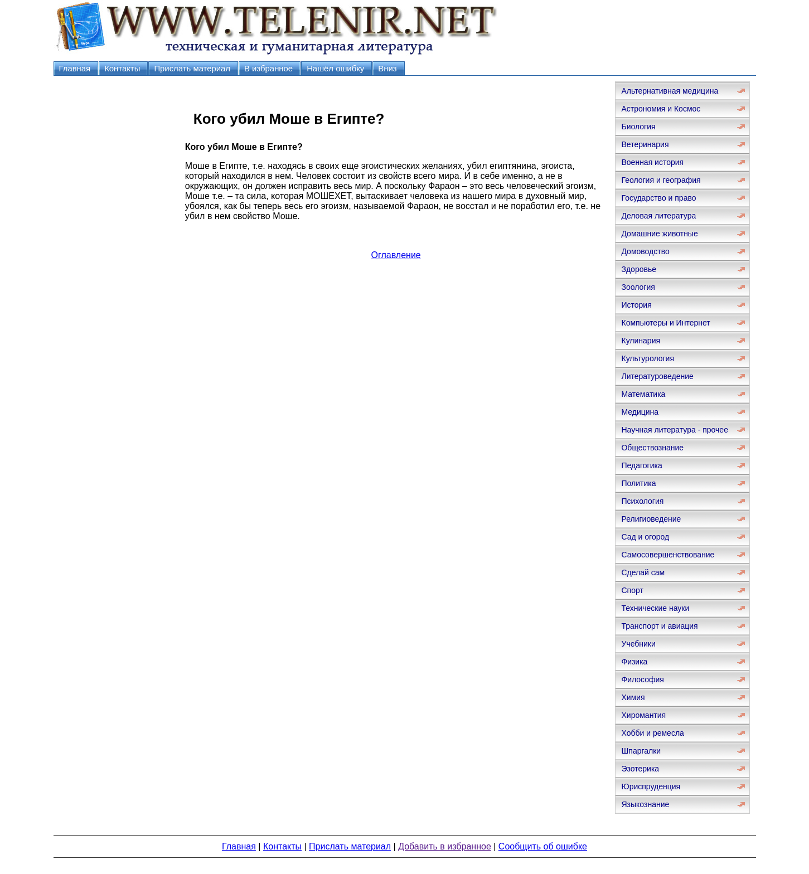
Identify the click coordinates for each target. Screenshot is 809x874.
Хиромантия (643, 715)
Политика (638, 483)
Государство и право (658, 197)
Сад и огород (645, 536)
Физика (634, 661)
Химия (633, 697)
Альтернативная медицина (669, 90)
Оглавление (396, 255)
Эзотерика (640, 768)
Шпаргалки (641, 750)
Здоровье (638, 269)
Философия (642, 679)
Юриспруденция (650, 786)
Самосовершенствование (667, 554)
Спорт (632, 590)
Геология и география (660, 180)
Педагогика (641, 465)
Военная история (652, 162)
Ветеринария (644, 144)
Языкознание (645, 804)
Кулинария (640, 340)
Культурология (647, 358)
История (636, 304)
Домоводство (645, 251)
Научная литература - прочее (674, 429)
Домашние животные (659, 233)
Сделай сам (643, 572)
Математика (643, 394)
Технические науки (655, 608)
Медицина (639, 411)
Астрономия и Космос (660, 108)
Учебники (638, 643)
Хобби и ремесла (652, 733)
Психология (642, 501)
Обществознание (652, 447)
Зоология (638, 287)
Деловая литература (658, 215)
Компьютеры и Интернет (665, 322)
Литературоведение (657, 376)
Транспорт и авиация (659, 625)
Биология (638, 126)
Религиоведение (651, 518)
